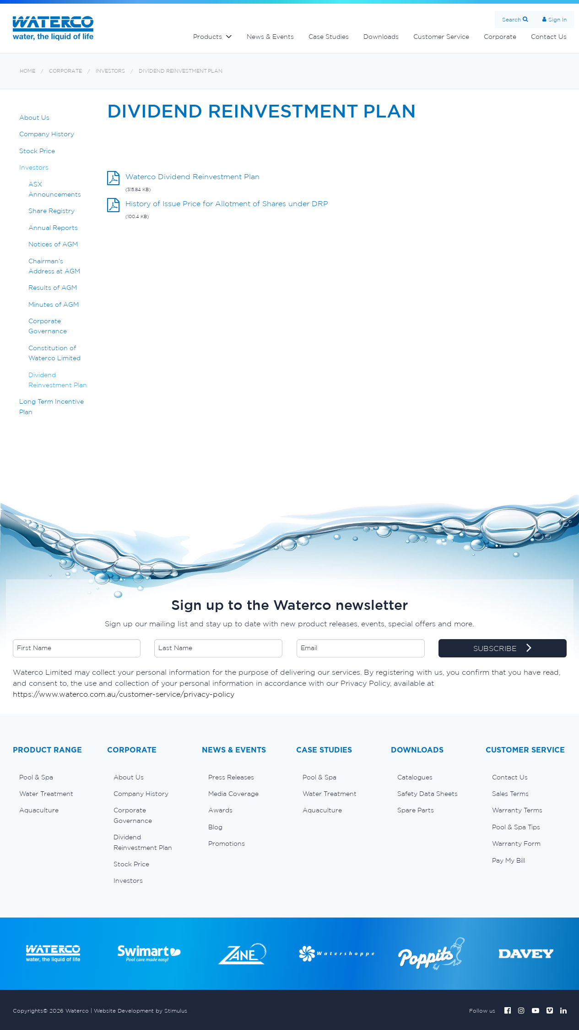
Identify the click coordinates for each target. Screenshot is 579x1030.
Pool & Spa (36, 777)
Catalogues (415, 777)
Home (27, 71)
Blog (215, 827)
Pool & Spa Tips (516, 827)
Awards (220, 810)
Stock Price (37, 151)
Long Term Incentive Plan (51, 406)
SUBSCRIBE (502, 648)
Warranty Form (516, 843)
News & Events (270, 36)
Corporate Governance (47, 326)
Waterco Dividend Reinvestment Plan (192, 176)
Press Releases (231, 777)
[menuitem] (53, 777)
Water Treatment (46, 793)
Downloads (381, 36)
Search (511, 19)
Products (207, 36)
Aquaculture (39, 810)
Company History (46, 134)
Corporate (500, 36)
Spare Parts (415, 810)
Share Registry (51, 210)
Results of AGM (52, 287)
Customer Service (441, 36)
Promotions (226, 843)
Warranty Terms (517, 810)
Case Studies (328, 36)
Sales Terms (510, 793)
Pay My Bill (508, 860)
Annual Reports (53, 227)
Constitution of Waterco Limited (54, 353)
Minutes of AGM (53, 304)
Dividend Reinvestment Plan (180, 71)
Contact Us (549, 36)
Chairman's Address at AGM (54, 266)
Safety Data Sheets (427, 793)
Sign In (557, 19)
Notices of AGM (53, 244)
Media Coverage (233, 793)
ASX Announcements (54, 189)
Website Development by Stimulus (140, 1011)
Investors (110, 71)
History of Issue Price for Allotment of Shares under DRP (226, 203)
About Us (34, 117)
